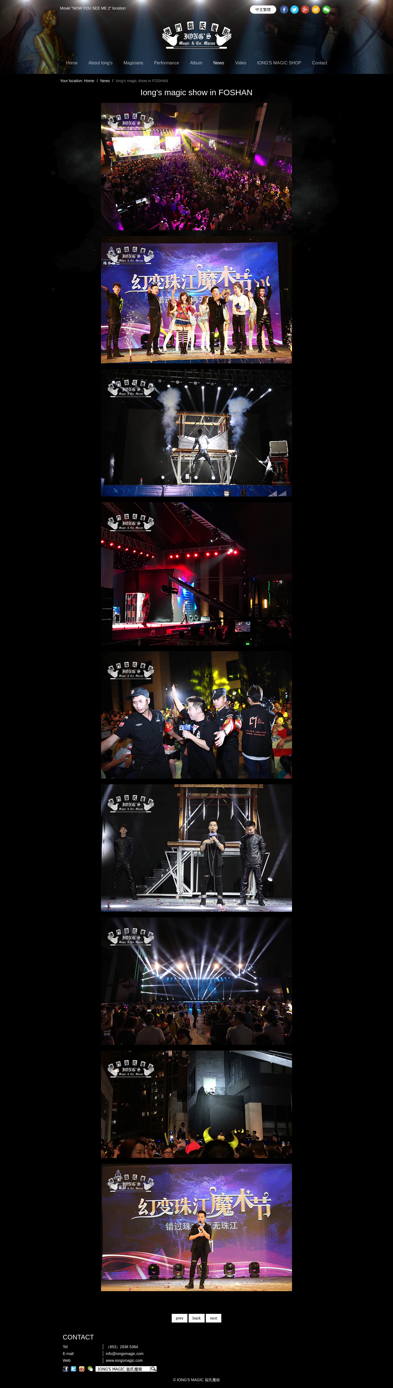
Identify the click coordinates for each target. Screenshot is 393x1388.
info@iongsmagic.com (125, 1353)
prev (179, 1318)
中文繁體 (263, 9)
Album (196, 63)
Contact (319, 63)
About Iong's (100, 63)
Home (72, 63)
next (213, 1318)
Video (240, 63)
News (218, 63)
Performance (166, 63)
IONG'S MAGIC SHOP (279, 63)
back (197, 1318)
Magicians (133, 63)
